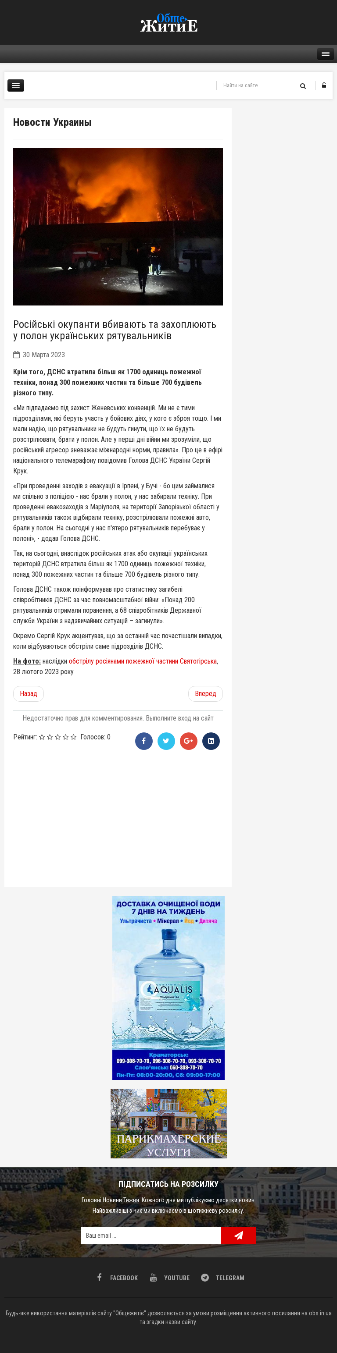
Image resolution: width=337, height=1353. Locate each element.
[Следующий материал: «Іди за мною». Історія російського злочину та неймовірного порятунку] (205, 694)
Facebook (123, 1278)
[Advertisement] (118, 817)
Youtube (176, 1278)
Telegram (229, 1278)
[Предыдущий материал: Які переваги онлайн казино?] (28, 694)
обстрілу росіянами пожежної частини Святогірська (143, 661)
